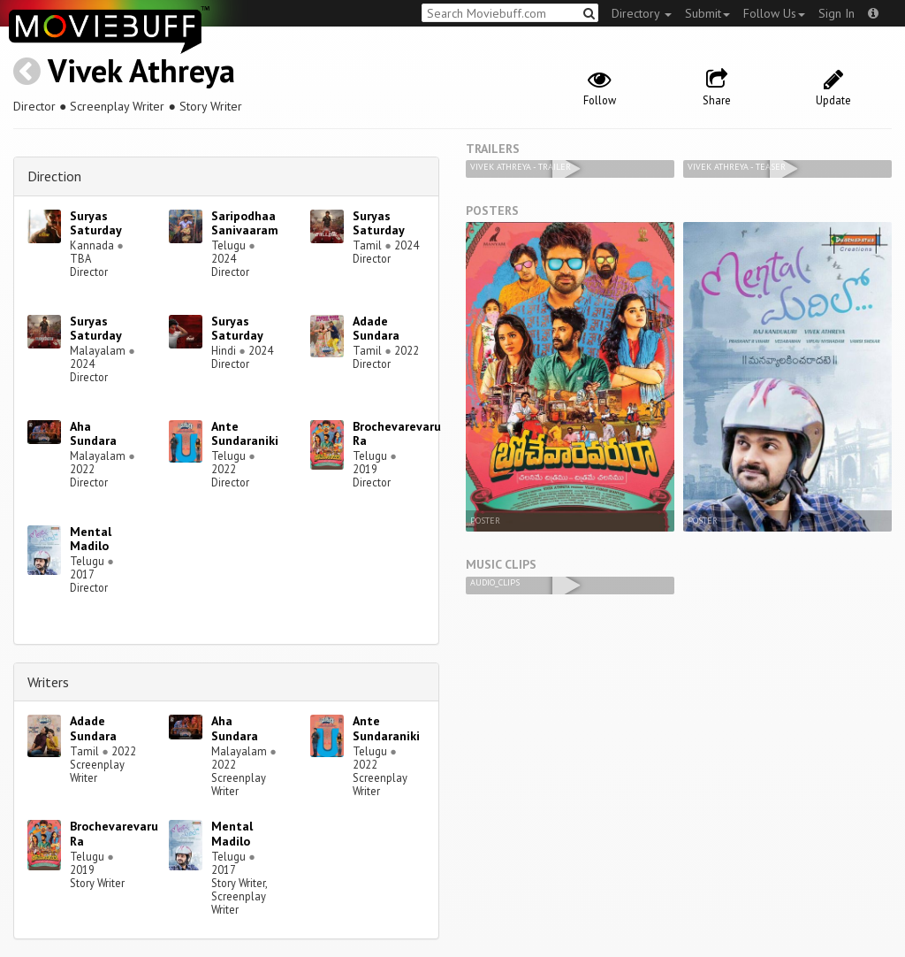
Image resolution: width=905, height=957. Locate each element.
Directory (642, 13)
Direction (54, 176)
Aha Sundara (93, 433)
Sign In (836, 13)
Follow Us (774, 13)
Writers (48, 682)
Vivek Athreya (141, 70)
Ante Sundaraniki (244, 433)
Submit (707, 13)
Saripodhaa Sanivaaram (244, 223)
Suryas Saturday (96, 223)
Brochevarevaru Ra (397, 433)
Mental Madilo (90, 539)
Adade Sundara (376, 328)
